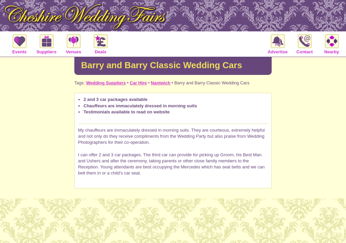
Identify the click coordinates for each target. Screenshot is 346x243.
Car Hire (138, 82)
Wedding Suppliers (106, 82)
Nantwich (160, 82)
